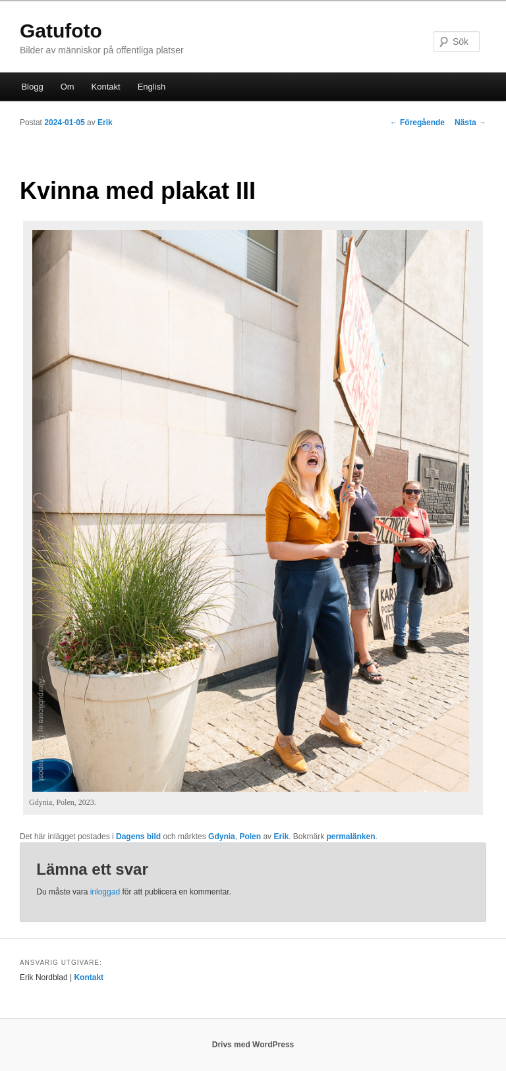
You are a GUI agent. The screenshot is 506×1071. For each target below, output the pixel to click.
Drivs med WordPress (253, 1044)
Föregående (417, 122)
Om (67, 87)
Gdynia (221, 836)
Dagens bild (138, 836)
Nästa (470, 122)
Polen (250, 836)
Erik (105, 122)
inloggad (105, 891)
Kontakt (106, 87)
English (152, 87)
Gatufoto (61, 30)
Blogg (32, 87)
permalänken (351, 836)
